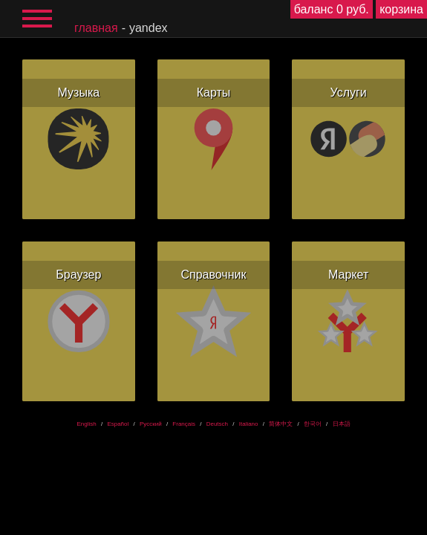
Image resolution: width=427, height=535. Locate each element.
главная (96, 28)
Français (183, 424)
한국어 (313, 424)
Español (117, 424)
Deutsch (217, 424)
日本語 (342, 424)
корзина (401, 9)
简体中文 (281, 424)
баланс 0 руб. (331, 9)
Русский (151, 424)
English (86, 424)
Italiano (248, 424)
